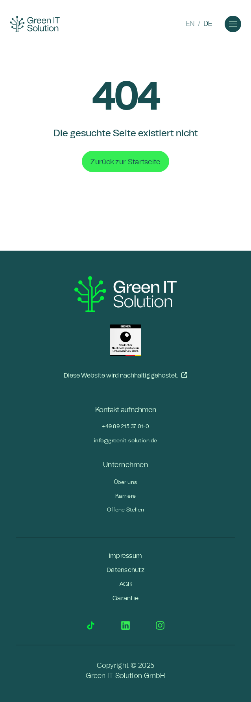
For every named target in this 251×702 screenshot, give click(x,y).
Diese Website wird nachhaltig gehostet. (125, 375)
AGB (125, 584)
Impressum (125, 555)
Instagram (160, 625)
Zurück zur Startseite (125, 162)
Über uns (125, 482)
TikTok (91, 625)
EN (190, 23)
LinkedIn (125, 625)
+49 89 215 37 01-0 (125, 426)
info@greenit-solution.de (125, 440)
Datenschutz (125, 570)
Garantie (125, 598)
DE (207, 23)
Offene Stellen (125, 509)
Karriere (125, 496)
